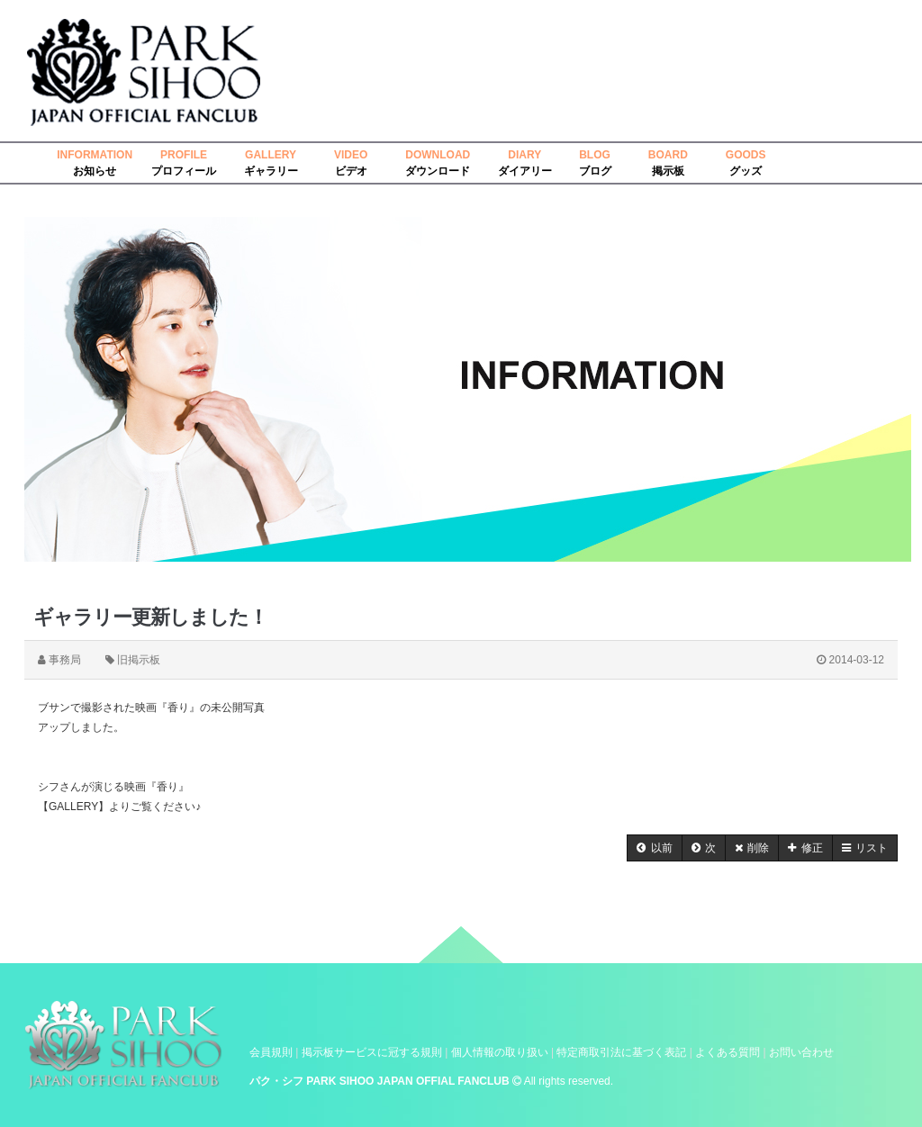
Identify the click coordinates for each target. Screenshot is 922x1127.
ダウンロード (437, 171)
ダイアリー (525, 171)
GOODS (746, 155)
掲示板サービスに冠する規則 (372, 1052)
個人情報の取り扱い (499, 1052)
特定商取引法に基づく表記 (621, 1052)
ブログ (595, 171)
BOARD (668, 155)
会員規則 (271, 1052)
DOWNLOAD (437, 155)
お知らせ (94, 171)
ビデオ (351, 171)
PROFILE (183, 155)
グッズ (745, 171)
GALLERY (270, 155)
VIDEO (350, 155)
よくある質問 (727, 1052)
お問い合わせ (801, 1052)
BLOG (594, 155)
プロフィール (183, 171)
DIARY (524, 155)
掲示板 (668, 171)
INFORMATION (94, 155)
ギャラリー (271, 171)
